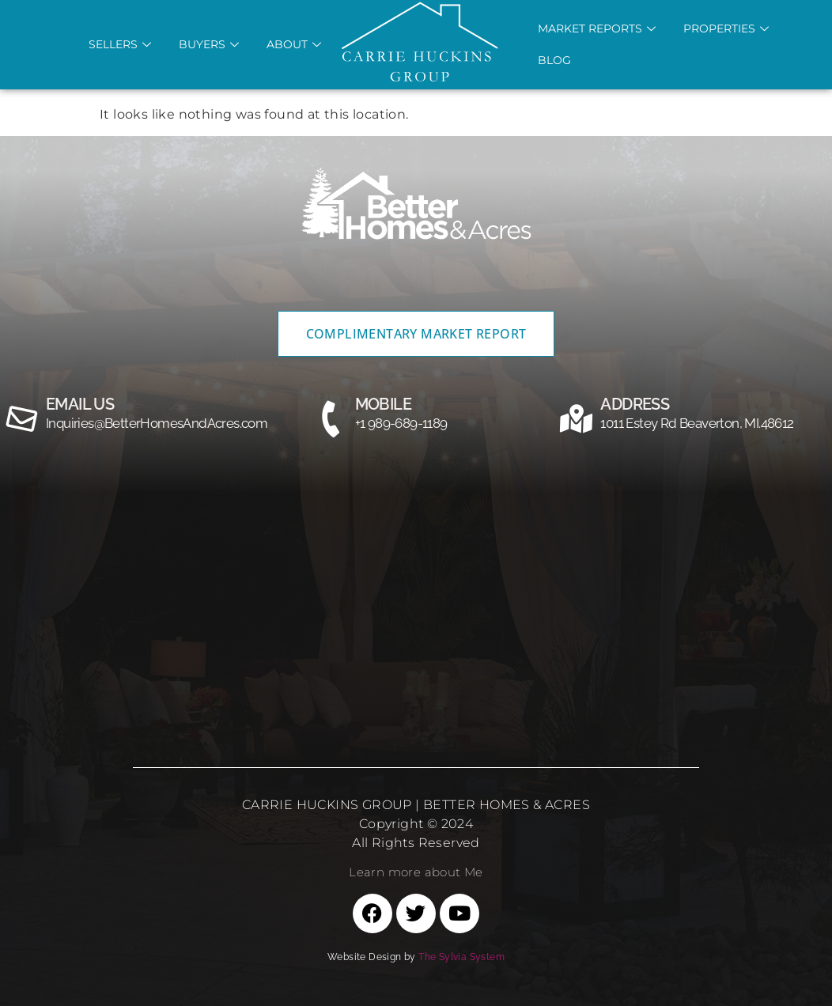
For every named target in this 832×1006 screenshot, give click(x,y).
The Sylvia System (461, 957)
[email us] (22, 419)
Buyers (211, 44)
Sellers (122, 44)
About (296, 44)
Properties (728, 28)
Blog (554, 60)
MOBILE (383, 404)
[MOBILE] (331, 419)
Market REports (599, 28)
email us (80, 404)
